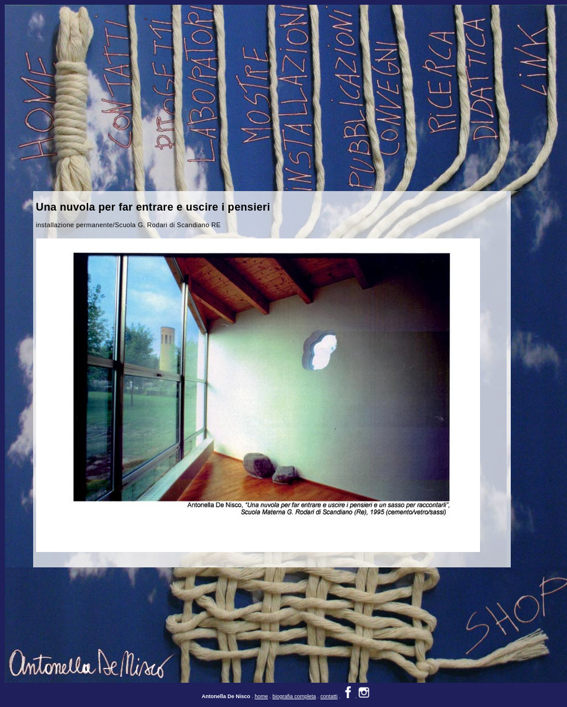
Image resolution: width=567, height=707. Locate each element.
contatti (328, 696)
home (261, 696)
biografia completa (294, 696)
